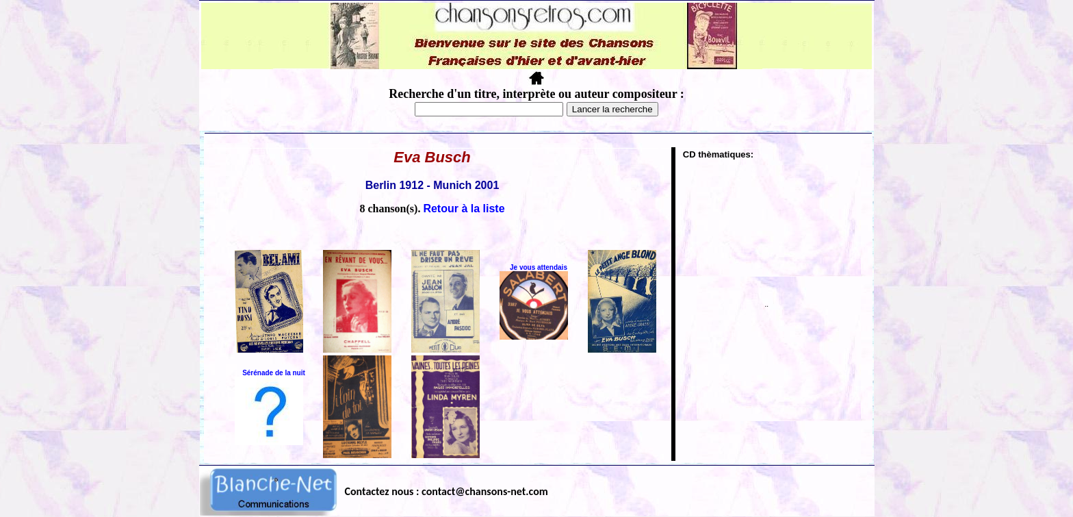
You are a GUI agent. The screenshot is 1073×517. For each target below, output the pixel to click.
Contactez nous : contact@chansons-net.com (446, 491)
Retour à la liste (463, 208)
